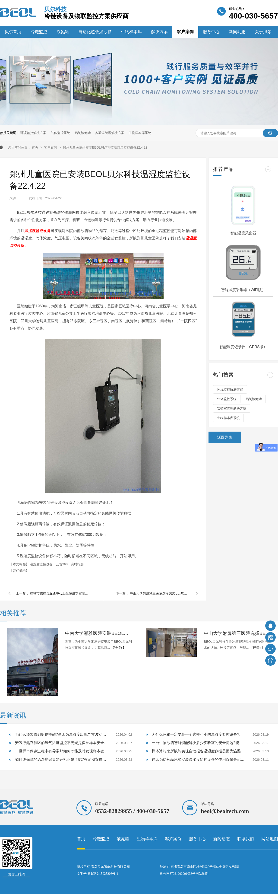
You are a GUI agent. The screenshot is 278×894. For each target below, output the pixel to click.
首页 (35, 147)
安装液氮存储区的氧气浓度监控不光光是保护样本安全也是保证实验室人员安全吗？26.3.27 (61, 743)
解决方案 (159, 31)
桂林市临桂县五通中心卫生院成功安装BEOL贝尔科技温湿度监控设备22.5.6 (60, 593)
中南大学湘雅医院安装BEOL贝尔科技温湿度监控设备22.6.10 (98, 633)
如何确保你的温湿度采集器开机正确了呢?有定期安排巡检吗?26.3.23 (61, 759)
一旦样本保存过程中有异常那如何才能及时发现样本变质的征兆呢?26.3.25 (61, 751)
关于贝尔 (263, 31)
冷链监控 (39, 31)
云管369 (62, 564)
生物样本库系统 (140, 133)
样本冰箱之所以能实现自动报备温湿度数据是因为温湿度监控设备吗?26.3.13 (198, 751)
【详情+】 (118, 647)
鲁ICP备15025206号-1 (103, 873)
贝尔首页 (13, 31)
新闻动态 (237, 31)
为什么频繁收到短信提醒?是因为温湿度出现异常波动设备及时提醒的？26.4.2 (61, 734)
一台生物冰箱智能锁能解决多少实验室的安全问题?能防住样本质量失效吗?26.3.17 (198, 743)
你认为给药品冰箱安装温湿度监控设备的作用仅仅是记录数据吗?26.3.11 (198, 759)
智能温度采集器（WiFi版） (243, 290)
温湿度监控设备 (37, 231)
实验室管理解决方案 (109, 133)
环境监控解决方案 (33, 133)
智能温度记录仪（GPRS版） (243, 347)
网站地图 (269, 839)
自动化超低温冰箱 (95, 31)
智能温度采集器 (243, 233)
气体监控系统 (60, 133)
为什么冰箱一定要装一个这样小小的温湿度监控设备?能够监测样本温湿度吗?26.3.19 (198, 734)
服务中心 (211, 31)
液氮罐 (63, 31)
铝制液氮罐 (83, 133)
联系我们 (245, 839)
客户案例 (185, 31)
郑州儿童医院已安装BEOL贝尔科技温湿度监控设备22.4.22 (105, 147)
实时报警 (77, 564)
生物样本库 (131, 31)
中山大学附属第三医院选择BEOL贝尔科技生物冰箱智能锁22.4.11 (160, 593)
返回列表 (224, 437)
